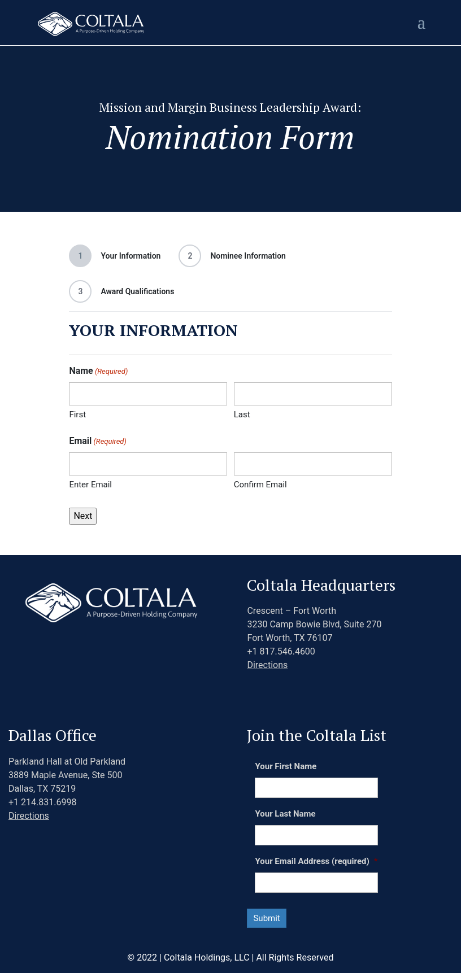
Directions (267, 665)
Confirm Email (260, 484)
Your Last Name (285, 814)
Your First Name (285, 766)
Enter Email (90, 484)
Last (242, 414)
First (77, 414)
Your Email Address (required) (316, 861)
